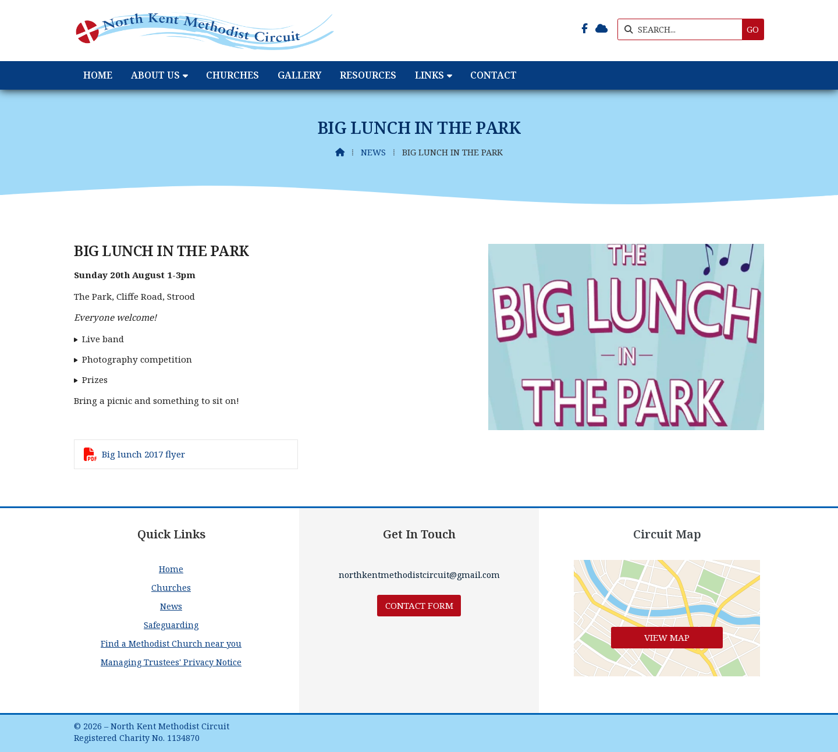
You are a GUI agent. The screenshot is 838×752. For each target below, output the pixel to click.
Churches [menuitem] (232, 75)
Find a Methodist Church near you (171, 643)
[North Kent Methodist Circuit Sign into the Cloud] (601, 28)
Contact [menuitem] (493, 75)
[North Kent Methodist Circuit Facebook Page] (584, 28)
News (373, 152)
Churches (171, 587)
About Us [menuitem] (155, 75)
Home (171, 568)
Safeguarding (171, 624)
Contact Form (419, 605)
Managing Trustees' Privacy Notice (171, 662)
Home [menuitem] (97, 75)
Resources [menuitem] (368, 75)
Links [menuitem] (429, 75)
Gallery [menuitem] (299, 75)
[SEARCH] (683, 29)
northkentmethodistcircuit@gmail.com (419, 574)
